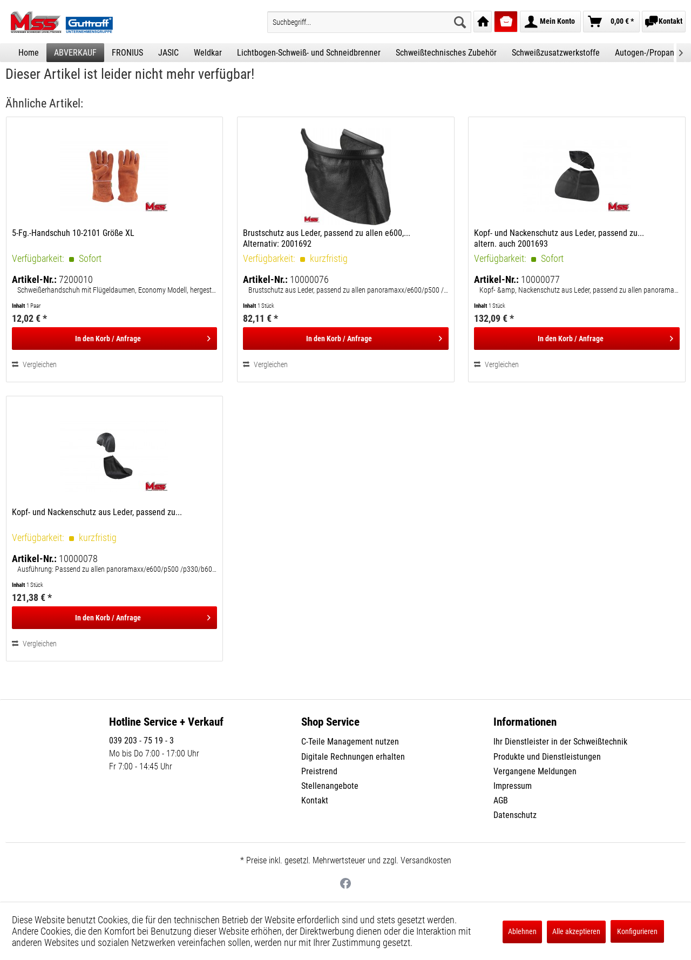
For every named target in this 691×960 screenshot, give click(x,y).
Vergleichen (34, 364)
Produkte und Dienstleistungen (547, 757)
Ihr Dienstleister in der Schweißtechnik (560, 741)
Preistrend (319, 771)
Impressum (512, 786)
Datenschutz (515, 815)
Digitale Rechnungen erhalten (353, 757)
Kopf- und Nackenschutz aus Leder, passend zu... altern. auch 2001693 (559, 238)
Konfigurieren (637, 931)
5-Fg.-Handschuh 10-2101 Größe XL (73, 233)
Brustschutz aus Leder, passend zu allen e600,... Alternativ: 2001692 (326, 238)
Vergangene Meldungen (535, 771)
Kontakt (314, 800)
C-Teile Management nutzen (350, 741)
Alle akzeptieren (576, 931)
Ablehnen (522, 931)
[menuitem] (369, 22)
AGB (500, 800)
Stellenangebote (329, 786)
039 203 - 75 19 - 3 (141, 740)
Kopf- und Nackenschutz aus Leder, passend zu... (97, 512)
